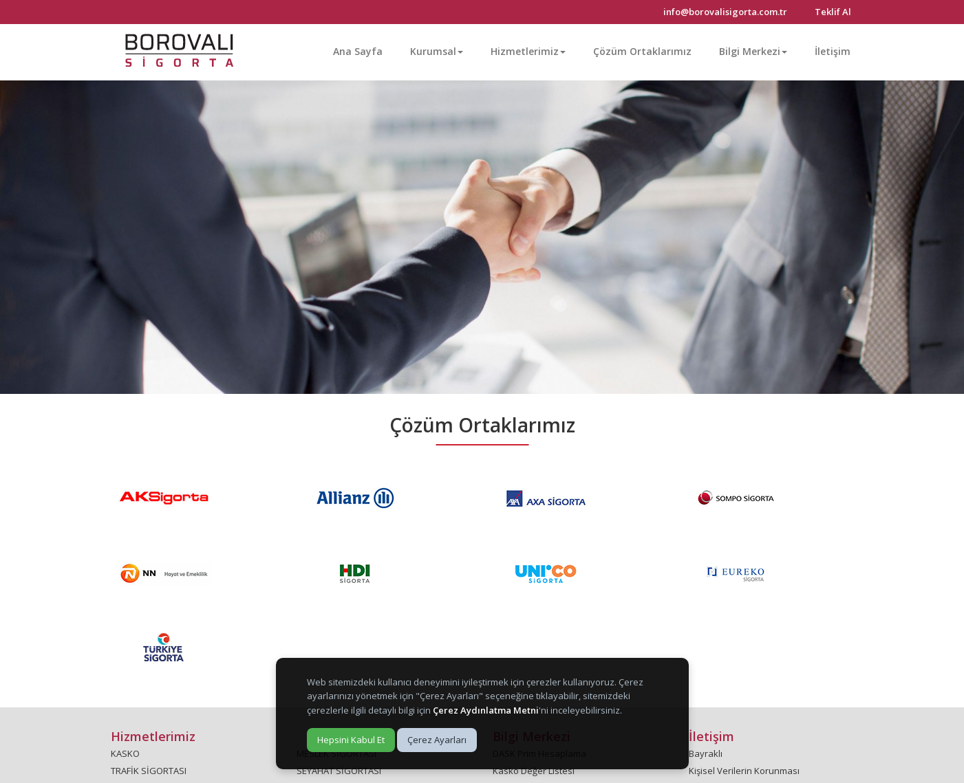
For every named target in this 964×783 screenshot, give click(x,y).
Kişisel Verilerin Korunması (744, 770)
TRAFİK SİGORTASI (148, 770)
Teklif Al (833, 11)
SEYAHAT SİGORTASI (339, 770)
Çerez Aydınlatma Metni (486, 710)
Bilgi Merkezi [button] (753, 51)
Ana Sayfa (358, 51)
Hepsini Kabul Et (351, 740)
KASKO (125, 753)
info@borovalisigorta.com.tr (725, 11)
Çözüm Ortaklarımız (642, 51)
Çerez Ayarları (437, 740)
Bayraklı (705, 753)
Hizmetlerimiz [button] (528, 51)
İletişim (832, 51)
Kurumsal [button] (436, 51)
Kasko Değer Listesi (534, 770)
